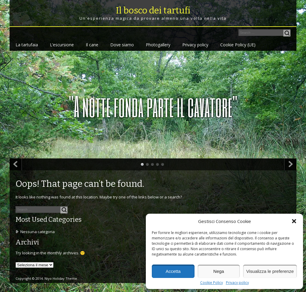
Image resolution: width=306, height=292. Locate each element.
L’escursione (62, 45)
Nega (218, 271)
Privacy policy (237, 283)
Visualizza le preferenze (270, 271)
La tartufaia (27, 45)
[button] (294, 221)
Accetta (173, 271)
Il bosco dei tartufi (153, 10)
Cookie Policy (211, 283)
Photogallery (158, 45)
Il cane (92, 45)
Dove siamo (122, 45)
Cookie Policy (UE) (237, 45)
